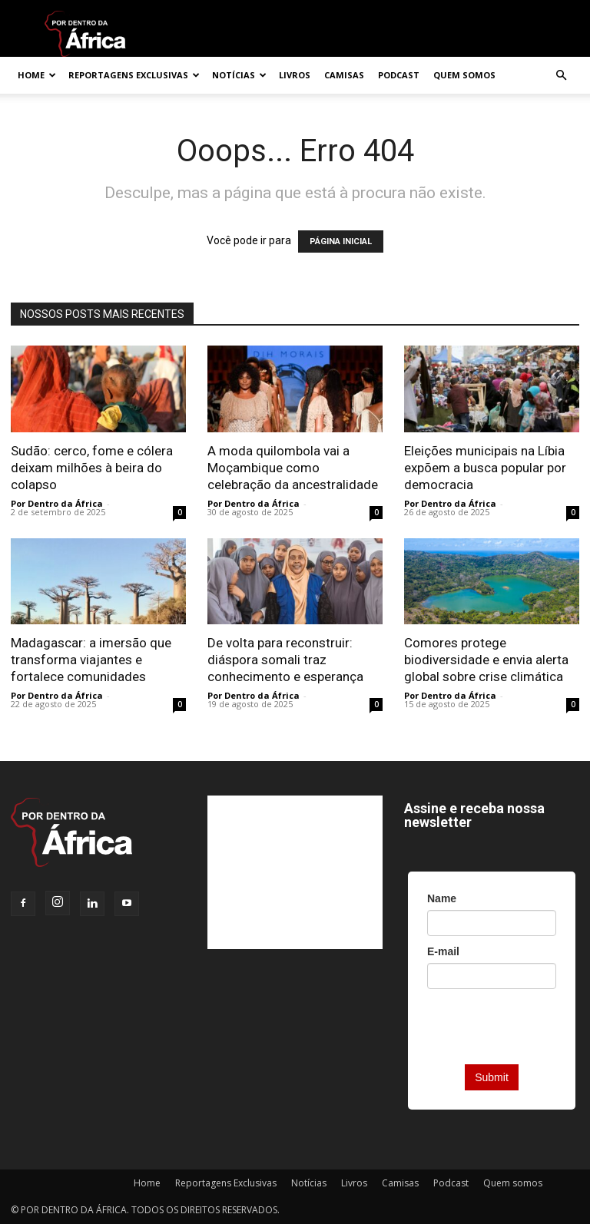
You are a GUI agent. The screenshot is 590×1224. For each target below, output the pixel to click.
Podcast (398, 75)
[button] (560, 75)
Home (37, 75)
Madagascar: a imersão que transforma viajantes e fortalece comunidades (91, 659)
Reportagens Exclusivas (134, 75)
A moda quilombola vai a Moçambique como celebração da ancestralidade (292, 467)
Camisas (344, 75)
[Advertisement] (295, 872)
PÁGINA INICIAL (341, 241)
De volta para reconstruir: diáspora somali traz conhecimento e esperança (285, 659)
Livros (294, 75)
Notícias (239, 75)
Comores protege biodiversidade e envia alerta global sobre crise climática (486, 659)
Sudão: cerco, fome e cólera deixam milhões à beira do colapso (92, 467)
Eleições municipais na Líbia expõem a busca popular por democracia (485, 467)
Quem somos (464, 75)
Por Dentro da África (57, 503)
